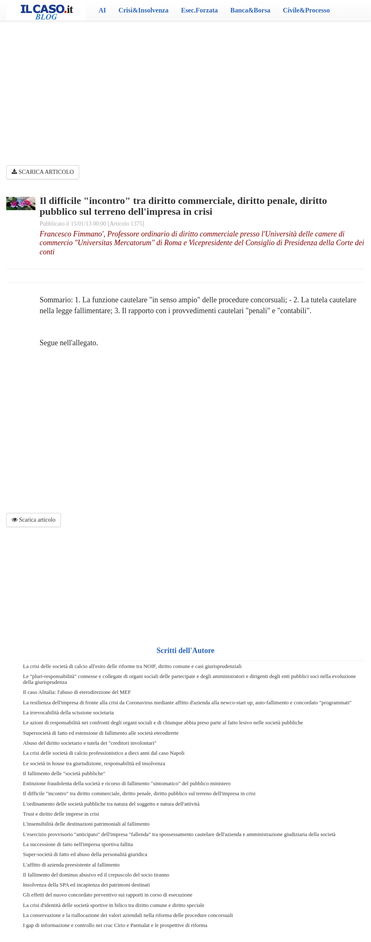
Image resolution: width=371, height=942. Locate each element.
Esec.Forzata (199, 10)
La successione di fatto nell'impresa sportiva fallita (78, 844)
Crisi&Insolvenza (143, 10)
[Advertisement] (185, 87)
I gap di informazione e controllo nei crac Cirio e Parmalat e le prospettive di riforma (115, 925)
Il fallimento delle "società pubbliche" (64, 773)
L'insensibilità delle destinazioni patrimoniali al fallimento (86, 824)
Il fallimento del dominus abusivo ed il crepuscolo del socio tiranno (96, 875)
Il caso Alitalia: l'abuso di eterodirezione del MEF (77, 692)
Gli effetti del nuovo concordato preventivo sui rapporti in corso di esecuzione (108, 895)
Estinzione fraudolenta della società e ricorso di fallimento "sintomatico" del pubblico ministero (127, 783)
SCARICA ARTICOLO (43, 172)
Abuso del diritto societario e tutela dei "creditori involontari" (89, 743)
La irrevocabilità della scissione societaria (68, 712)
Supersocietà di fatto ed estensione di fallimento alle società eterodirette (101, 733)
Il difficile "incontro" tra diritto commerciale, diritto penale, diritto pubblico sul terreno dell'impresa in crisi (139, 793)
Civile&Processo (306, 10)
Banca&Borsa (251, 10)
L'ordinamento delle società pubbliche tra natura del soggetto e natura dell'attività (111, 804)
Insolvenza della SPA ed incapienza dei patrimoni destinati (86, 885)
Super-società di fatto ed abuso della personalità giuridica (85, 854)
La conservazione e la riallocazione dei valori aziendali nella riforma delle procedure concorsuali (128, 915)
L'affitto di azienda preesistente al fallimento (71, 865)
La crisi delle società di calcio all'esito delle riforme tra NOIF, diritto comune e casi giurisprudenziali (132, 666)
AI (102, 10)
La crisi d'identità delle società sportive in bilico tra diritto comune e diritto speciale (113, 905)
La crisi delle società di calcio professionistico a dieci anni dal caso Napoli (104, 753)
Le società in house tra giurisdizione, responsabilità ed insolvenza (94, 763)
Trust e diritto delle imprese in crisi (61, 814)
